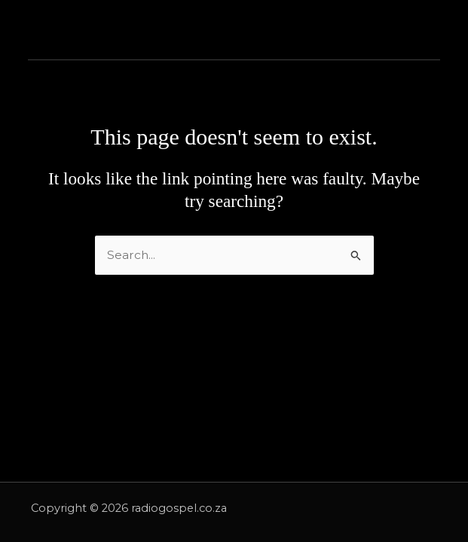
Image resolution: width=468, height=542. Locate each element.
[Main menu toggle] (431, 29)
